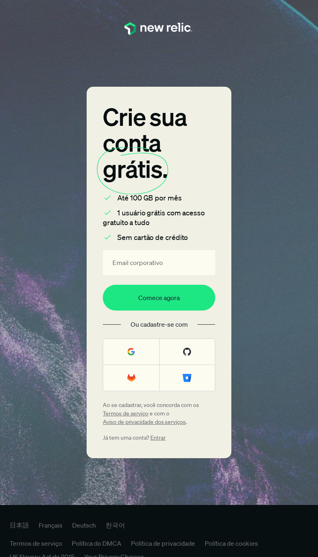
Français (50, 525)
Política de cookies (231, 543)
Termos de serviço (125, 413)
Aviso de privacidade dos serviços (144, 422)
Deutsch (84, 525)
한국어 (115, 525)
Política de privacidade (163, 543)
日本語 (19, 525)
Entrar (158, 437)
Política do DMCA (96, 543)
